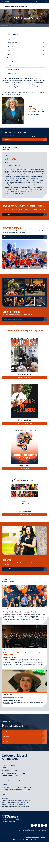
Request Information (25, 731)
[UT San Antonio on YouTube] (39, 825)
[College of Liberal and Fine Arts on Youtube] (14, 781)
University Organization (41, 830)
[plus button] (25, 43)
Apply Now (25, 741)
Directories (31, 830)
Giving (9, 65)
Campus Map (25, 830)
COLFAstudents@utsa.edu (9, 770)
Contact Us (5, 767)
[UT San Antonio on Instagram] (45, 825)
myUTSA (42, 1)
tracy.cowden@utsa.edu (33, 114)
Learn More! (25, 139)
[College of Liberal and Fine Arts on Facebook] (3, 781)
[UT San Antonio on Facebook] (32, 825)
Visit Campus (25, 736)
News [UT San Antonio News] (36, 1)
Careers (19, 830)
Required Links (26, 839)
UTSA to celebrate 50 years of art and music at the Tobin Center (22, 654)
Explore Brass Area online (24, 514)
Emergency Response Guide (32, 837)
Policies (43, 837)
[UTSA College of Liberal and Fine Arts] (15, 6)
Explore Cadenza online (24, 377)
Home (3, 25)
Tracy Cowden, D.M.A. (32, 108)
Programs (10, 39)
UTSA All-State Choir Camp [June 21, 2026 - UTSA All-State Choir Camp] (13, 166)
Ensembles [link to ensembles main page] (10, 58)
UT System (33, 839)
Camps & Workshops (13, 69)
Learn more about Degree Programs (25, 319)
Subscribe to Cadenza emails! (24, 423)
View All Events (7, 149)
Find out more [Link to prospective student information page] (25, 237)
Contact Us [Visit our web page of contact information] (25, 214)
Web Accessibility (17, 839)
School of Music (10, 25)
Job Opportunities (12, 73)
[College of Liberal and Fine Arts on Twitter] (8, 781)
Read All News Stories (9, 581)
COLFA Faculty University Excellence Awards (19, 612)
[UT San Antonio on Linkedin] (42, 825)
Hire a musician (25, 569)
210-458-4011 (11, 821)
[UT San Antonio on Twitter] (35, 825)
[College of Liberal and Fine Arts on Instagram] (19, 781)
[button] (46, 1)
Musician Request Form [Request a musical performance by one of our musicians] (13, 62)
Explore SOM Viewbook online (24, 468)
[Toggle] (45, 6)
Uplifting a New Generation (13, 697)
